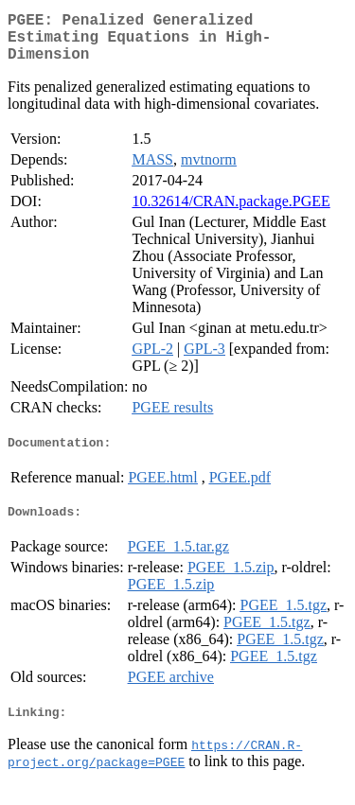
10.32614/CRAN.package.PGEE (230, 212)
